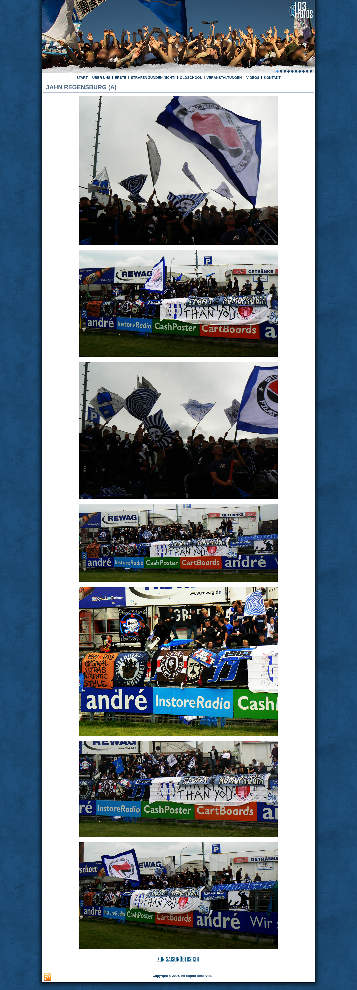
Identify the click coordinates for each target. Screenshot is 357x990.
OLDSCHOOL (191, 78)
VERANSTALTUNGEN (224, 78)
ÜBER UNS (101, 78)
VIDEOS (252, 78)
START (82, 78)
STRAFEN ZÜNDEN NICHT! (153, 78)
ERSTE (120, 78)
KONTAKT (272, 78)
